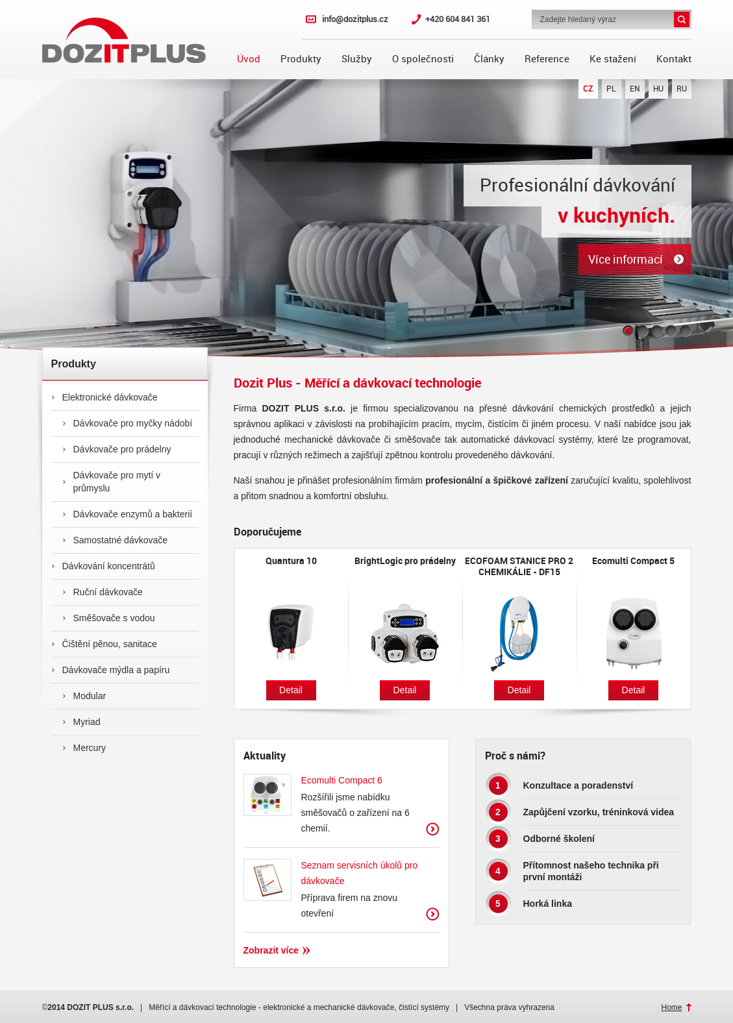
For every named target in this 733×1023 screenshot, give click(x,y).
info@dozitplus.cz (355, 19)
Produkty (300, 59)
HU (658, 88)
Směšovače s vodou (108, 618)
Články (489, 59)
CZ (588, 88)
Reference (547, 59)
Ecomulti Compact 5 (633, 561)
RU (682, 88)
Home (671, 1007)
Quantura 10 (291, 561)
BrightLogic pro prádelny (405, 561)
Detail (291, 690)
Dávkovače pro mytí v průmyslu (111, 481)
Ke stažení (613, 59)
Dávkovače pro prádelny (116, 449)
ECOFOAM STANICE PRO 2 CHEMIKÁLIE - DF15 (519, 566)
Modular (84, 696)
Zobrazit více (432, 829)
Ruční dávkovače (102, 592)
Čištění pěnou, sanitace (104, 644)
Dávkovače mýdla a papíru (110, 670)
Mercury (84, 748)
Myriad (81, 722)
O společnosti (423, 59)
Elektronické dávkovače (104, 397)
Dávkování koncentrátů (103, 566)
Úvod (248, 59)
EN (635, 88)
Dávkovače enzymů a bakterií (127, 514)
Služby (357, 59)
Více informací (625, 259)
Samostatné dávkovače (115, 540)
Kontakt (673, 59)
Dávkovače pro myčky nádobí (127, 423)
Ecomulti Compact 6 (341, 780)
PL (611, 88)
